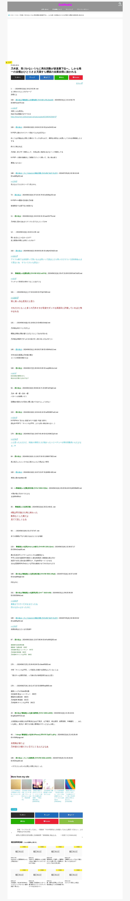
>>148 (13, 601)
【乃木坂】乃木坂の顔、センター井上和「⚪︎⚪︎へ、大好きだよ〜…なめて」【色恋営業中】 (26, 795)
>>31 (13, 279)
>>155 (13, 108)
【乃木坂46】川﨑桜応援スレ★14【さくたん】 (48, 792)
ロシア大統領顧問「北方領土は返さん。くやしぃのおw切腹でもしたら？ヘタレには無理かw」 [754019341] (59, 796)
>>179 (13, 181)
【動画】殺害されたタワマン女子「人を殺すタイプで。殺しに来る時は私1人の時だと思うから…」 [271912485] (70, 796)
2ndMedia (65, 5)
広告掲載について (57, 9)
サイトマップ (69, 9)
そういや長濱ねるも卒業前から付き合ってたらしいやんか (15, 793)
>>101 (13, 418)
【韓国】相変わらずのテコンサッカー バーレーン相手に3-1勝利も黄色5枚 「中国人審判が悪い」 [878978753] (37, 796)
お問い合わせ (44, 9)
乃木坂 (14, 809)
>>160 (14, 298)
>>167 (13, 373)
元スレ (78, 83)
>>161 (13, 256)
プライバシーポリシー (83, 9)
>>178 (13, 439)
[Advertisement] (47, 43)
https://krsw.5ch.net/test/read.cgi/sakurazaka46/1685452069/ (33, 117)
